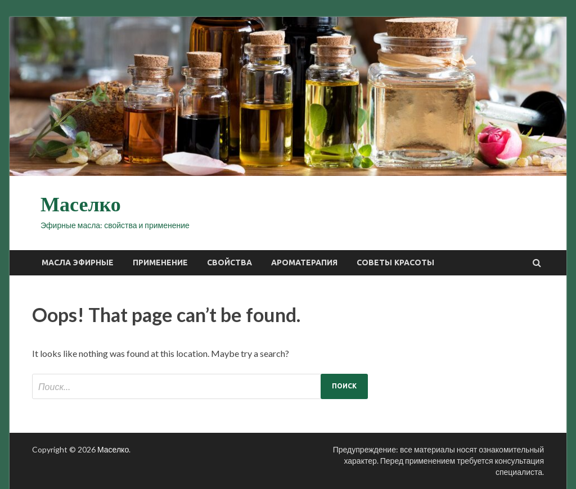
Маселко (80, 204)
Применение (160, 262)
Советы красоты (395, 262)
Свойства (229, 262)
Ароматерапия (304, 262)
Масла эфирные (78, 262)
